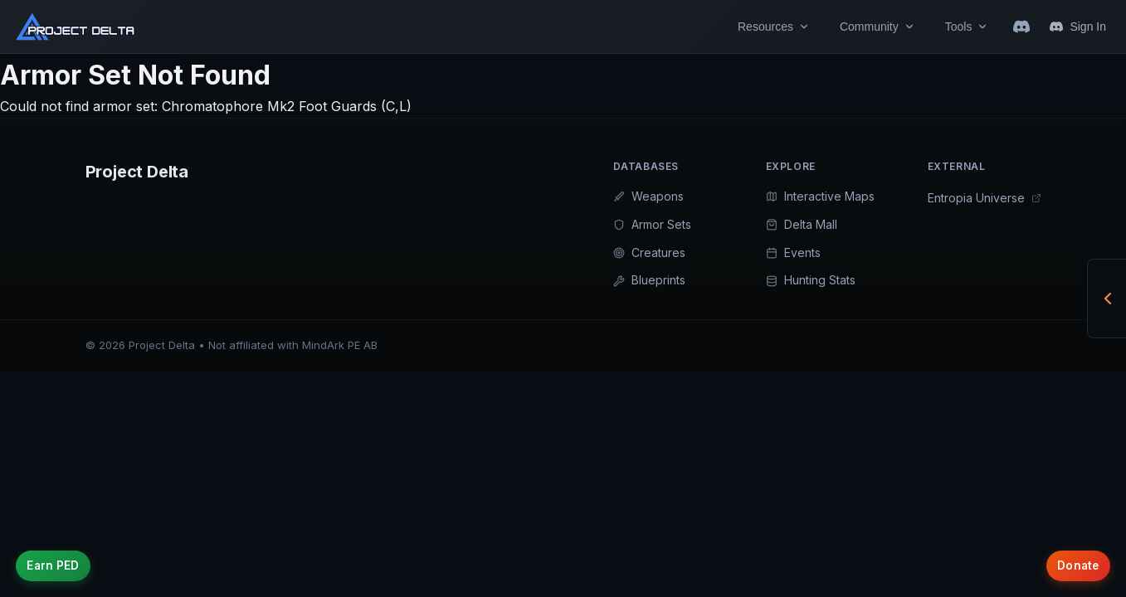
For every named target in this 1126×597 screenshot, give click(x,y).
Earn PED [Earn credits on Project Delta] (60, 560)
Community (877, 26)
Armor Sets (652, 224)
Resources (774, 26)
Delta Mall (801, 224)
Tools (967, 26)
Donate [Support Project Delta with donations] (1071, 560)
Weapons (648, 196)
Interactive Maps (820, 196)
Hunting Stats (810, 280)
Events (793, 252)
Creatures (649, 252)
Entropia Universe (984, 198)
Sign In (1078, 26)
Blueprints (649, 280)
